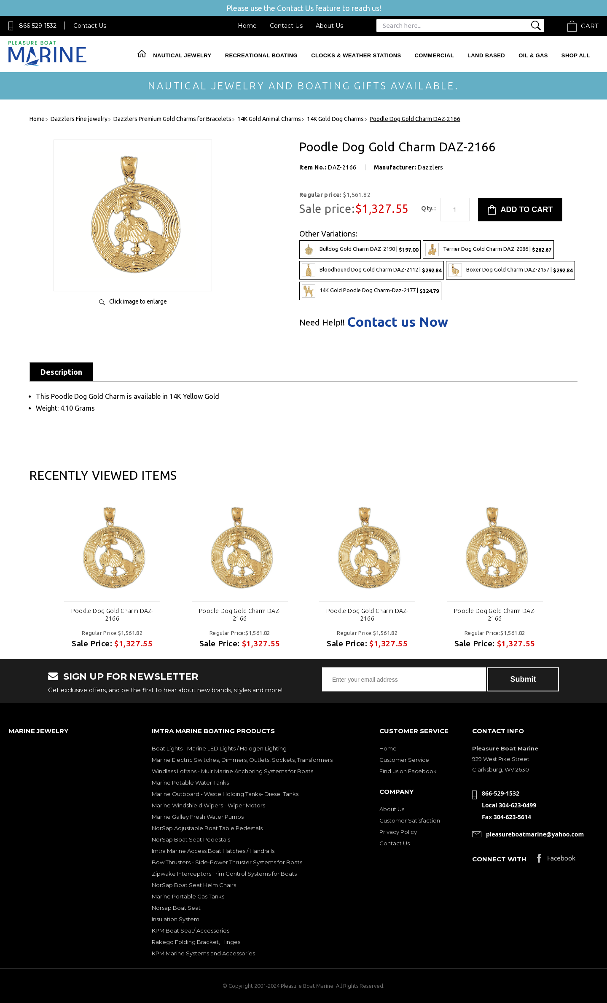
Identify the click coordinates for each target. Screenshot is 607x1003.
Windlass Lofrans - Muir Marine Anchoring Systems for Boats (232, 771)
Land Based (486, 55)
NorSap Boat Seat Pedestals (191, 839)
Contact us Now (397, 321)
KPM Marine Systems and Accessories (203, 953)
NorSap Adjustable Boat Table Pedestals (207, 828)
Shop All (575, 55)
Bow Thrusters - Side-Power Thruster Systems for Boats (227, 862)
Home (247, 26)
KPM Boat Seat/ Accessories (190, 930)
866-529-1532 (37, 26)
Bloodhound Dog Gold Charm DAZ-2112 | (371, 270)
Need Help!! (322, 322)
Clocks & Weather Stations (356, 55)
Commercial (434, 55)
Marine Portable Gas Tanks (188, 896)
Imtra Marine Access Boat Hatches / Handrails (213, 850)
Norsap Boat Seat (176, 907)
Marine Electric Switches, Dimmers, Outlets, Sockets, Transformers (242, 759)
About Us (329, 26)
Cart (590, 26)
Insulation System (175, 919)
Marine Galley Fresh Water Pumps (198, 816)
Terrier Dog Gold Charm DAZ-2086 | (488, 249)
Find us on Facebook (408, 771)
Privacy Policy (398, 831)
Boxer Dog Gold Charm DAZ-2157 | (510, 270)
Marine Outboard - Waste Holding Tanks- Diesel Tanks (225, 794)
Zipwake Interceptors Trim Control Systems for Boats (224, 873)
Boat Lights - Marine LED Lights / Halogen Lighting (219, 748)
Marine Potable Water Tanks (190, 782)
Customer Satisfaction (409, 820)
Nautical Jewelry (182, 55)
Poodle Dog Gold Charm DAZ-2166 (112, 615)
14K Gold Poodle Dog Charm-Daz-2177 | (370, 291)
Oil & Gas (533, 55)
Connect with (499, 859)
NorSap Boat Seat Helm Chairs (194, 885)
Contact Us (89, 26)
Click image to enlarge (138, 301)
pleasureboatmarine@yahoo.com (535, 834)
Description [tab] (61, 372)
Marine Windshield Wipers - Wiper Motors (208, 805)
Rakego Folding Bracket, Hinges (196, 941)
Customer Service (404, 759)
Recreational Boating (261, 55)
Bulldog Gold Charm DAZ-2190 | (360, 249)
